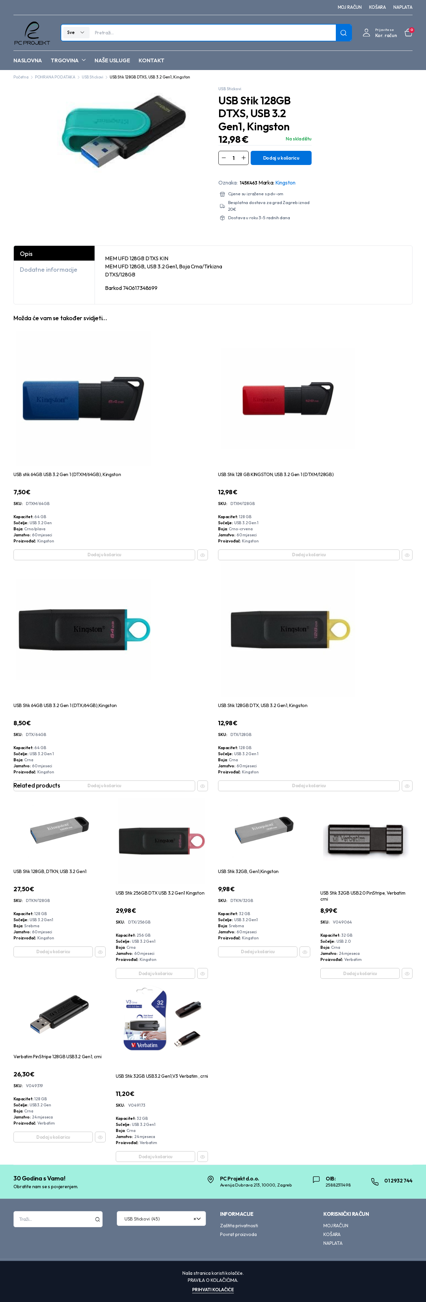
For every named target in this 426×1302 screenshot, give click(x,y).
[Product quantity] (234, 158)
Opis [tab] (26, 254)
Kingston (285, 182)
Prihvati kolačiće (213, 1289)
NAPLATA (403, 7)
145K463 (248, 183)
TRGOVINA (65, 60)
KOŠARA (377, 7)
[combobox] (161, 1218)
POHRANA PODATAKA (55, 76)
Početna (21, 76)
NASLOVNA (27, 60)
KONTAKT (151, 60)
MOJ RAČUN (350, 7)
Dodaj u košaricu (281, 158)
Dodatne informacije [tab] (48, 269)
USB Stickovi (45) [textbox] (159, 1218)
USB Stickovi (92, 76)
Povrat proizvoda (238, 1234)
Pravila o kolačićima (212, 1280)
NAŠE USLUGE (112, 60)
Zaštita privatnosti (239, 1226)
